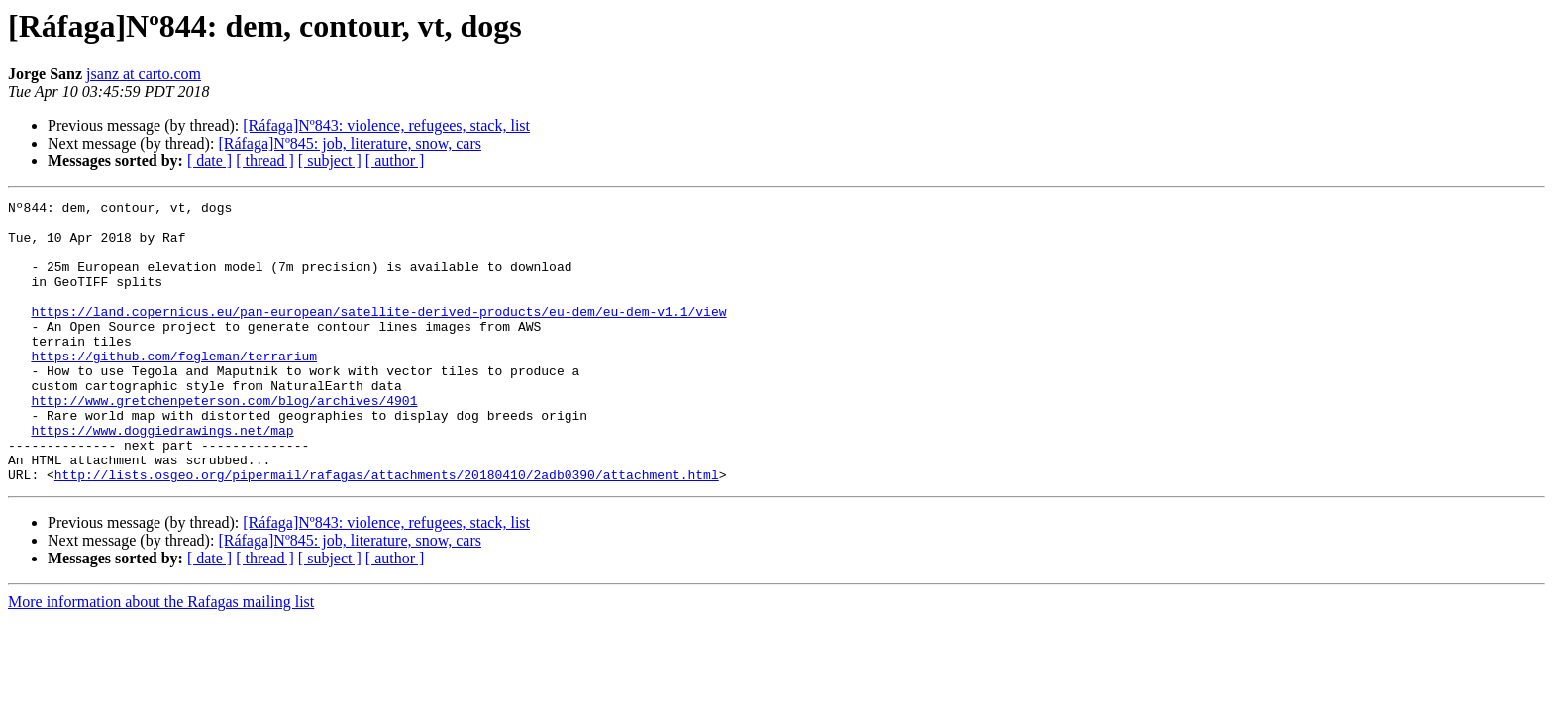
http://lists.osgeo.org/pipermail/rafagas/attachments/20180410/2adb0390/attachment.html (386, 531)
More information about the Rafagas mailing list (161, 658)
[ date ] (209, 161)
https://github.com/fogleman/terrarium (174, 388)
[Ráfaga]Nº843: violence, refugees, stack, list (386, 125)
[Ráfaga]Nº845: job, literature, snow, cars (349, 143)
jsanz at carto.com (143, 73)
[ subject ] (330, 161)
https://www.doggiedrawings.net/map (162, 477)
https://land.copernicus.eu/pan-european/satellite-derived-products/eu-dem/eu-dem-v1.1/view (378, 335)
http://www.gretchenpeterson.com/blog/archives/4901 (224, 442)
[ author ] (395, 161)
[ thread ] (265, 161)
